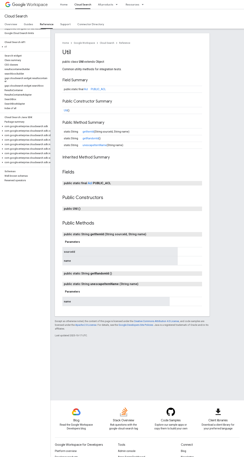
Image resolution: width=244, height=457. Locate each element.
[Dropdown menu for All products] (117, 4)
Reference (124, 42)
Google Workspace (84, 42)
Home (64, 4)
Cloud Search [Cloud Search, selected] (82, 4)
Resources (132, 4)
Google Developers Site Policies (136, 325)
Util (66, 110)
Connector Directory (90, 24)
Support (65, 24)
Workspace (30, 4)
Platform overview (66, 450)
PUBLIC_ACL (98, 89)
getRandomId (91, 138)
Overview (10, 24)
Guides (28, 24)
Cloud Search (16, 16)
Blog (183, 450)
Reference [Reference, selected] (47, 24)
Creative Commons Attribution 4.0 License (156, 321)
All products (105, 4)
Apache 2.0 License (85, 325)
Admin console (127, 450)
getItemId (88, 131)
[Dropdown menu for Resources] (143, 4)
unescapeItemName (95, 145)
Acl (86, 89)
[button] (24, 46)
